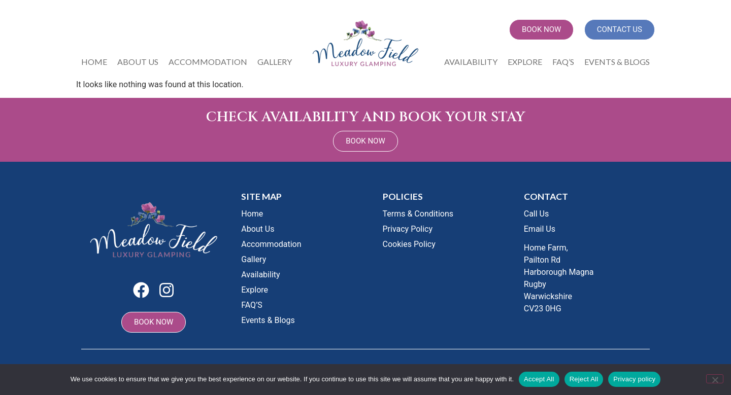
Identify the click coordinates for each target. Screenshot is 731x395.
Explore (525, 61)
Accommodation (208, 61)
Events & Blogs (617, 61)
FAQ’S (563, 61)
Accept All (539, 379)
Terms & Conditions (418, 214)
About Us (137, 61)
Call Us (536, 214)
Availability (470, 61)
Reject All (584, 379)
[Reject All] (714, 378)
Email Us (539, 229)
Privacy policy (634, 379)
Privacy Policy (408, 229)
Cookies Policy (409, 244)
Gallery (274, 61)
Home (94, 61)
